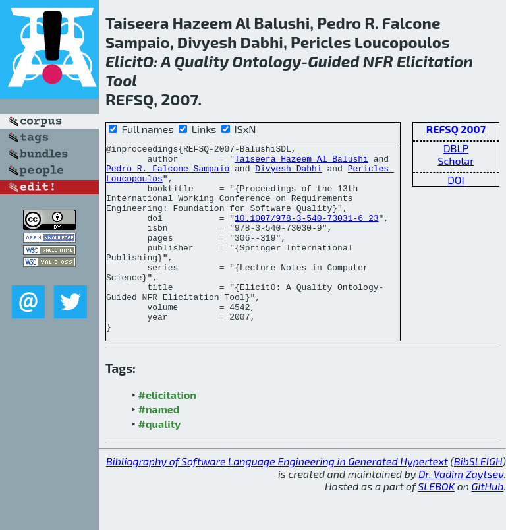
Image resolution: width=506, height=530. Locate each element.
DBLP (455, 148)
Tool (121, 80)
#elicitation (167, 432)
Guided (333, 61)
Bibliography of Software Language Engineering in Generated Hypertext (277, 498)
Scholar (455, 160)
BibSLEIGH (478, 498)
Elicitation (435, 61)
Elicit (124, 61)
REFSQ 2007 (456, 129)
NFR (378, 61)
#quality (159, 461)
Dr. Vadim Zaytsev (460, 511)
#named (159, 446)
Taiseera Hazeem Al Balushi (301, 162)
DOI (455, 179)
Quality (201, 61)
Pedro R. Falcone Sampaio (167, 174)
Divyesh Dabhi (288, 174)
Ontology (266, 61)
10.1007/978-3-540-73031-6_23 (306, 233)
